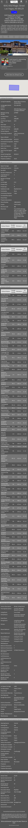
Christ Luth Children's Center (5, 469)
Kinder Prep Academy (4, 349)
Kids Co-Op (4, 408)
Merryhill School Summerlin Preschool (5, 521)
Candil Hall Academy (4, 324)
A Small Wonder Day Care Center (5, 566)
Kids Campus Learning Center (5, 570)
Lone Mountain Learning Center (5, 316)
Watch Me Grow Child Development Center (5, 451)
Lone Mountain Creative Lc (5, 313)
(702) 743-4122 (4, 67)
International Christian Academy (4, 465)
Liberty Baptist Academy (5, 387)
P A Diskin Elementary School (4, 239)
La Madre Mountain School (5, 540)
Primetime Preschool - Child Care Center (5, 580)
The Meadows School (4, 405)
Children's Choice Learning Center (5, 544)
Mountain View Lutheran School (5, 410)
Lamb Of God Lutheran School (5, 414)
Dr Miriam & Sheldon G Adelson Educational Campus (4, 458)
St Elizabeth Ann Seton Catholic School (5, 391)
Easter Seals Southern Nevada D (5, 589)
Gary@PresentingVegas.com (7, 66)
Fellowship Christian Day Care (4, 329)
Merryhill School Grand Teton (5, 508)
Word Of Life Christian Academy (4, 308)
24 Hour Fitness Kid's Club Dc (5, 338)
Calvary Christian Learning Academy (5, 334)
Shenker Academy (5, 426)
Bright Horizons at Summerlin (5, 555)
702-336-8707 (17, 105)
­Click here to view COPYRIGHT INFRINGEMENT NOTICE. (13, 817)
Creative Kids (4, 446)
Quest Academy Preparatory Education (5, 254)
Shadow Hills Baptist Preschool (4, 400)
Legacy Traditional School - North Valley (5, 281)
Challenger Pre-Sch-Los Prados (5, 353)
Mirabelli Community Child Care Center (5, 489)
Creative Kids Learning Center (5, 320)
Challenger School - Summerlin (4, 439)
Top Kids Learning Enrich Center (5, 295)
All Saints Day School (4, 559)
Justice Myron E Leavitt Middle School (5, 231)
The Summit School (4, 379)
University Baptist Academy (5, 496)
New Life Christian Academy (3, 434)
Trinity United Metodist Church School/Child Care (5, 574)
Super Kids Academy (3, 493)
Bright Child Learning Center (5, 443)
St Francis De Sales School (4, 476)
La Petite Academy (3, 383)
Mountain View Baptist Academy (5, 342)
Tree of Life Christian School (5, 362)
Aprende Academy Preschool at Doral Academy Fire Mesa (5, 260)
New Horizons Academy (4, 551)
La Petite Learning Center (5, 536)
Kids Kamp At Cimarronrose (4, 345)
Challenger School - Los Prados (4, 357)
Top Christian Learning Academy (4, 300)
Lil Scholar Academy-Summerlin (4, 423)
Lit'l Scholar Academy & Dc (4, 584)
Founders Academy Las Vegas (4, 266)
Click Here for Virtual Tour (14, 74)
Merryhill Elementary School (4, 516)
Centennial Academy (4, 429)
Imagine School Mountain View (5, 275)
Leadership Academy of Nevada (4, 271)
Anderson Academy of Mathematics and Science (5, 375)
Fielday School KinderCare (4, 304)
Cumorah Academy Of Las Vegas (5, 597)
